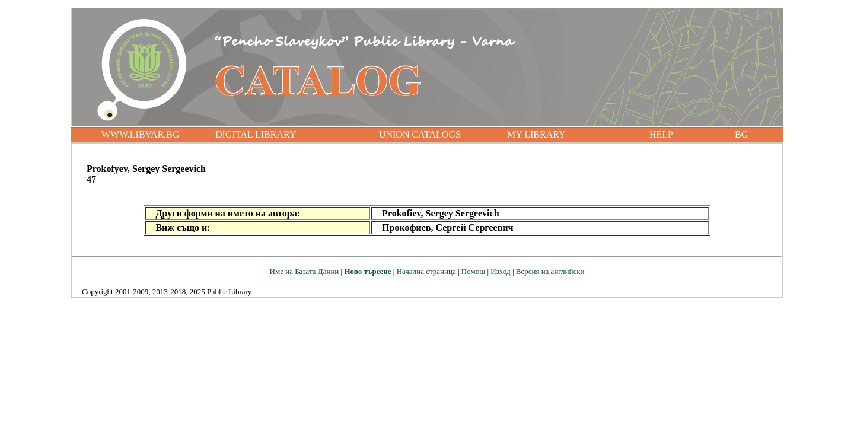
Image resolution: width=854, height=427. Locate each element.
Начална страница (426, 271)
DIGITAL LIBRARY (255, 134)
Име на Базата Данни (304, 271)
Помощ (473, 271)
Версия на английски (550, 271)
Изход (500, 271)
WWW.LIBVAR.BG (140, 134)
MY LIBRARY (536, 134)
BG (741, 134)
